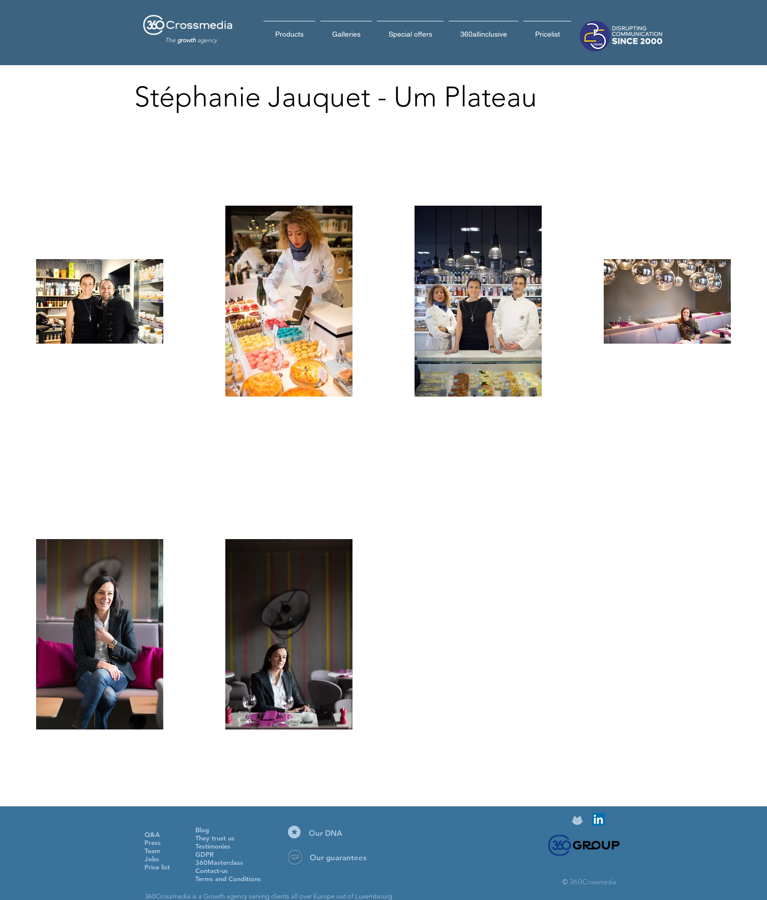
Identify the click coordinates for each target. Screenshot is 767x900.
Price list (157, 867)
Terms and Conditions (228, 879)
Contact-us (211, 870)
